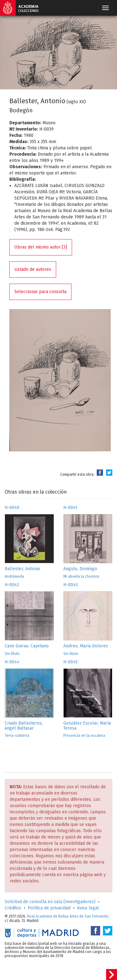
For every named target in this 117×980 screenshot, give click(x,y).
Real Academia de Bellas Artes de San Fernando (67, 916)
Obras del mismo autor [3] (40, 247)
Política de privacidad (49, 908)
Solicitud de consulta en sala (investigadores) (50, 901)
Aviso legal (88, 908)
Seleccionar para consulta (40, 291)
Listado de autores (32, 269)
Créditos (13, 908)
